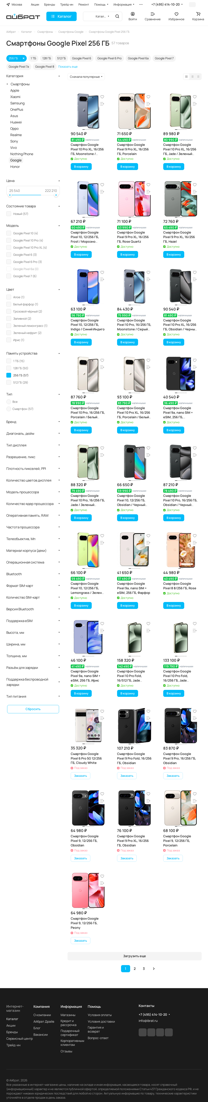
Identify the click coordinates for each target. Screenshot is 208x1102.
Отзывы (66, 1051)
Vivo (13, 147)
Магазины (68, 1015)
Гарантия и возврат (96, 1029)
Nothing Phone (21, 154)
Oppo (14, 128)
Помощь (94, 1006)
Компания (41, 1006)
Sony (14, 141)
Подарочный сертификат (70, 1033)
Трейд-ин (13, 1045)
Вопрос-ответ (98, 1038)
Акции (10, 1025)
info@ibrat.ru (148, 1020)
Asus (14, 115)
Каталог (12, 1019)
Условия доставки (101, 1021)
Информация (71, 1006)
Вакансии (40, 1034)
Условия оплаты (100, 1015)
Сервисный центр (19, 1038)
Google (16, 160)
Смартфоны (20, 84)
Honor (15, 166)
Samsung (17, 103)
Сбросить (33, 709)
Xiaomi (15, 96)
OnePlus (16, 109)
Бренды (12, 1032)
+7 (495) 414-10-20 (165, 4)
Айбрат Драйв (43, 1021)
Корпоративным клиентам (72, 1043)
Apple (14, 90)
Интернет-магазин (15, 1008)
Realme (16, 135)
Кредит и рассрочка (68, 1023)
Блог (36, 1028)
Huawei (16, 122)
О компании (42, 1015)
